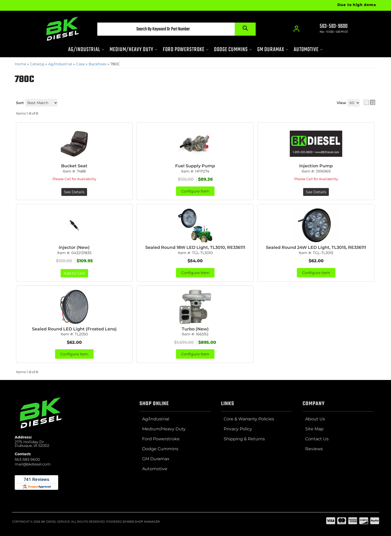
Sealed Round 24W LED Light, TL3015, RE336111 (316, 247)
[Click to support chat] (329, 29)
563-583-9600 (27, 459)
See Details (74, 192)
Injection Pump (316, 165)
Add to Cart (74, 273)
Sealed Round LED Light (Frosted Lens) (74, 328)
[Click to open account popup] (296, 29)
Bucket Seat (74, 165)
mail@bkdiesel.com (33, 464)
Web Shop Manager (143, 521)
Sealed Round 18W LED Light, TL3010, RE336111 (195, 247)
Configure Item (195, 191)
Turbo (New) (195, 328)
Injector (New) (74, 247)
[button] (176, 29)
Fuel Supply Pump (195, 165)
